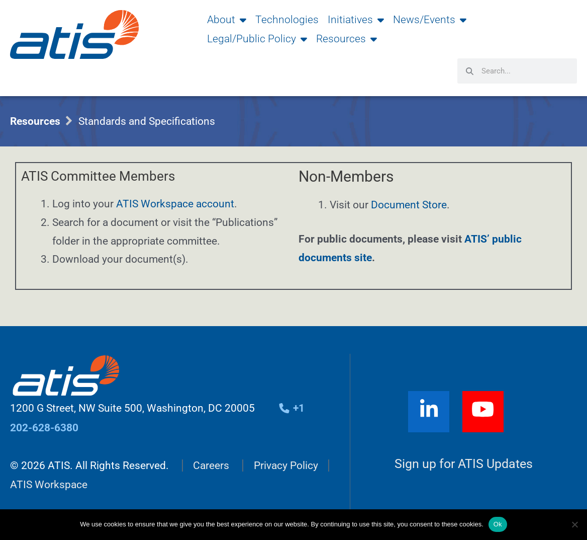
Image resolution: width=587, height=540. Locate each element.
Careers (211, 465)
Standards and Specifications (146, 121)
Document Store (409, 205)
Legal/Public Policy (257, 39)
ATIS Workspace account (175, 204)
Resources (346, 39)
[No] (574, 524)
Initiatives (356, 20)
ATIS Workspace (48, 484)
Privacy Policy (286, 465)
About (226, 20)
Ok (498, 524)
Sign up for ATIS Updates (464, 463)
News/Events (429, 20)
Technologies (287, 20)
